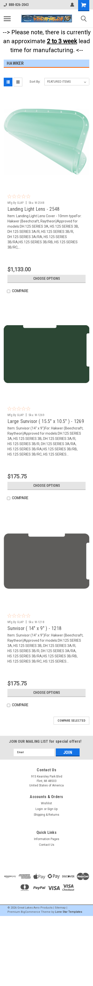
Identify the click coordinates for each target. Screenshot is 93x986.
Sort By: (35, 81)
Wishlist (46, 803)
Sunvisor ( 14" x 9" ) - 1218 (34, 628)
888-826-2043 (16, 5)
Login (39, 809)
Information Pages (46, 839)
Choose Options (46, 279)
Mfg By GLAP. (15, 203)
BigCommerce (30, 912)
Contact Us (46, 844)
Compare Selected (71, 720)
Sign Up (52, 809)
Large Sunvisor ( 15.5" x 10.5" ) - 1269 (45, 421)
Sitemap (60, 907)
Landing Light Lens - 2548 (33, 209)
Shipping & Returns (46, 814)
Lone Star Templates (68, 912)
